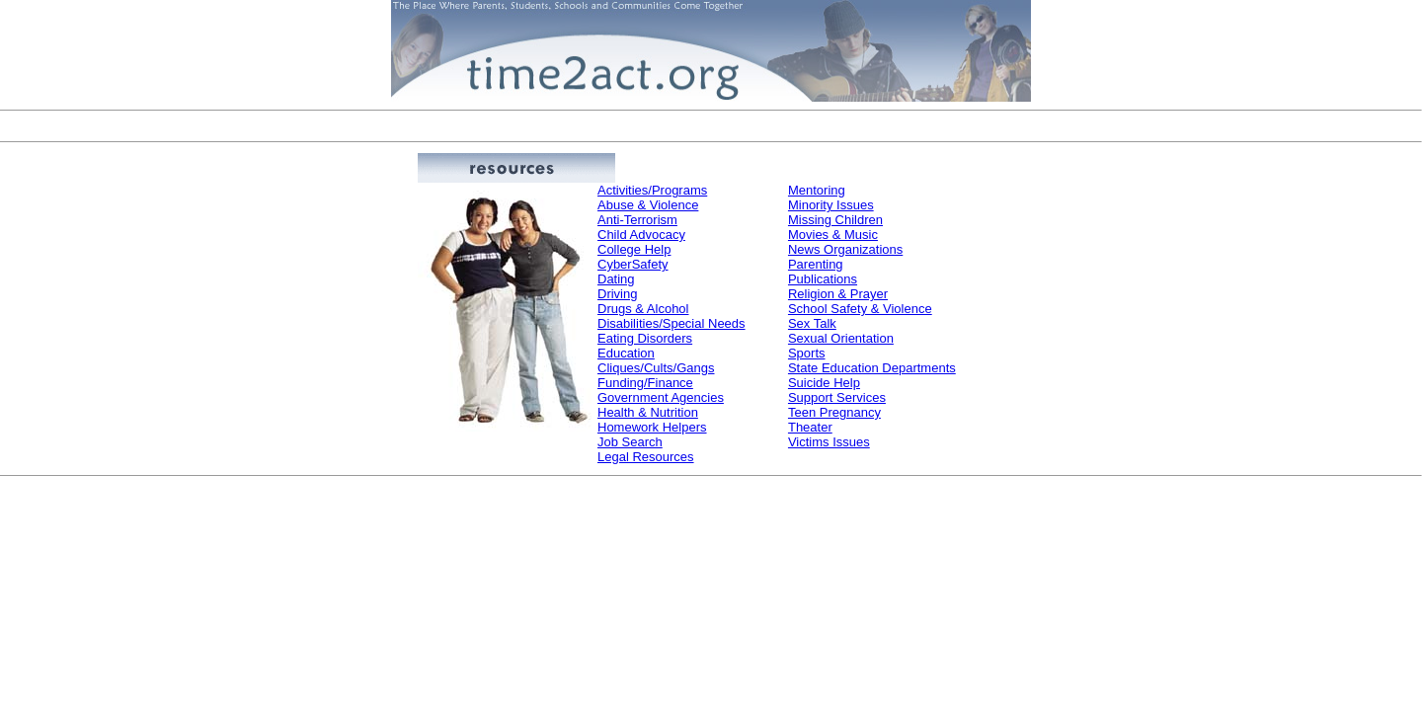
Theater (810, 427)
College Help (634, 249)
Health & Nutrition (647, 412)
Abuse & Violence (647, 205)
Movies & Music (833, 234)
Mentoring (816, 190)
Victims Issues (829, 441)
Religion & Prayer (838, 293)
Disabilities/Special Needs (671, 323)
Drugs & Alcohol (643, 308)
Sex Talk (812, 323)
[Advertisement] (711, 125)
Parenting (815, 264)
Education (626, 353)
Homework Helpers (652, 427)
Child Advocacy (641, 234)
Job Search (630, 441)
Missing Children (835, 219)
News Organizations (845, 249)
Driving (617, 293)
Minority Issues (831, 205)
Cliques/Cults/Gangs (656, 367)
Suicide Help (824, 382)
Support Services (837, 397)
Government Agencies (660, 397)
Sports (807, 353)
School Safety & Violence (860, 308)
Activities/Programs (652, 190)
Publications (822, 279)
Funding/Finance (645, 382)
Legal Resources (645, 456)
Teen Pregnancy (834, 412)
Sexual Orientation (841, 338)
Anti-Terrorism (637, 219)
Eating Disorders (644, 338)
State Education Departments (872, 367)
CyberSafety (633, 264)
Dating (616, 279)
